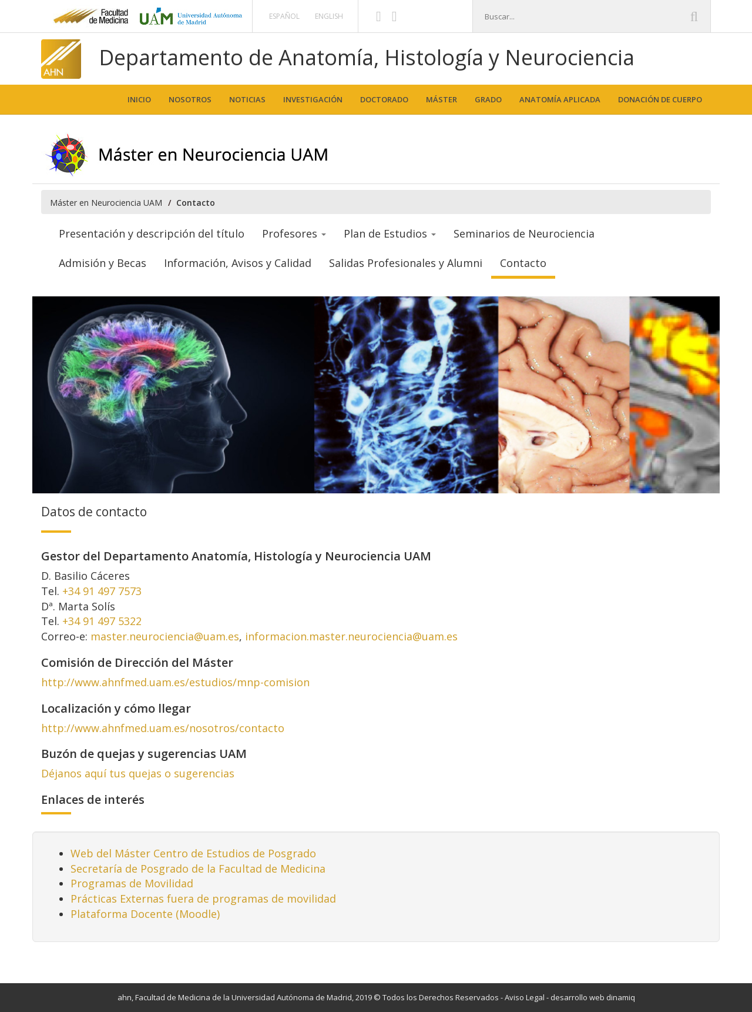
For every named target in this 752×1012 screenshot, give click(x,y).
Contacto (523, 263)
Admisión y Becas (102, 263)
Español (284, 16)
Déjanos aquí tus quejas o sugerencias (137, 773)
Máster (441, 99)
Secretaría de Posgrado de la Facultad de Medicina (197, 868)
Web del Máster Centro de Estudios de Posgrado (193, 853)
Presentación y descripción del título (151, 233)
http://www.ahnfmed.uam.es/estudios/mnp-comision (175, 682)
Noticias (247, 99)
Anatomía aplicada (559, 99)
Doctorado (384, 99)
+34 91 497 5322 (102, 621)
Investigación (313, 99)
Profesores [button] (294, 233)
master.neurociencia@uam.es (164, 636)
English (329, 16)
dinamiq (620, 997)
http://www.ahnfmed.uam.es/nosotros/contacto (162, 728)
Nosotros (190, 99)
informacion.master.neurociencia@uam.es (351, 636)
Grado (488, 99)
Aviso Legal (525, 997)
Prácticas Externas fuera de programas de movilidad (203, 898)
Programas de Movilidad (131, 883)
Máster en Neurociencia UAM (106, 202)
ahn (125, 997)
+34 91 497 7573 (102, 591)
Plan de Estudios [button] (390, 233)
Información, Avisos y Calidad (237, 263)
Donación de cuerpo (660, 99)
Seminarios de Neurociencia (524, 233)
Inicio (139, 99)
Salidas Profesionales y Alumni (405, 263)
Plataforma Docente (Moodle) (145, 914)
